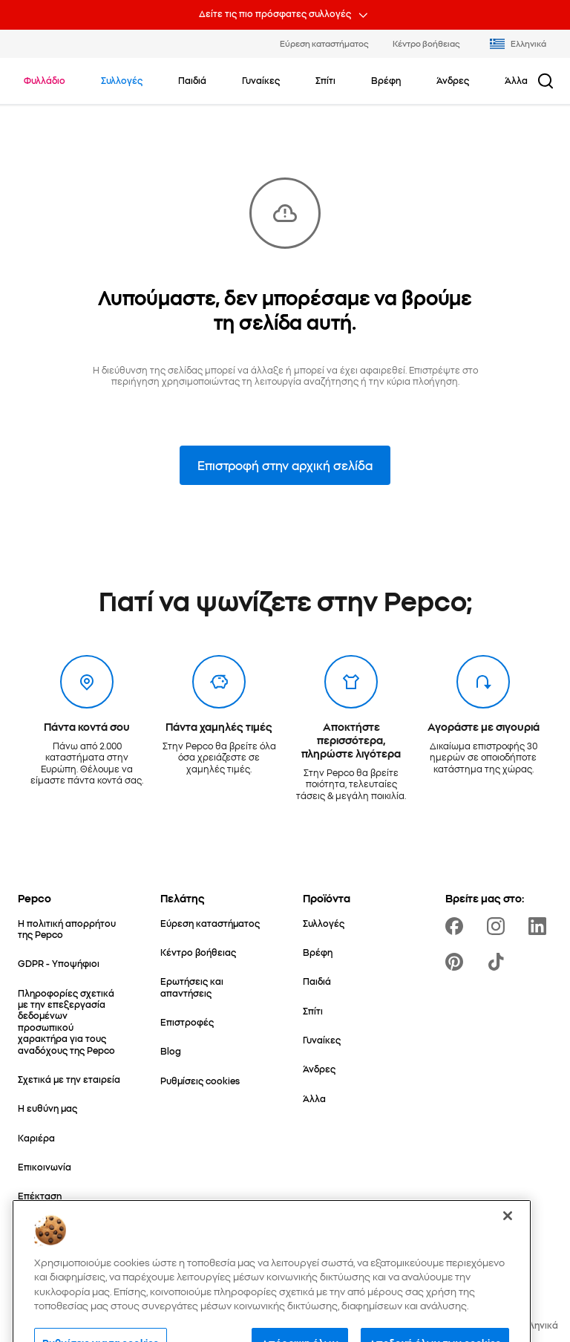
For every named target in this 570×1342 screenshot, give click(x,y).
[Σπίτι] (313, 1010)
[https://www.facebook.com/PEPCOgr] (457, 926)
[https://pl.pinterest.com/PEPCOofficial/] (457, 962)
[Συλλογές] (323, 922)
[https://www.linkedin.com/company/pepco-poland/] (540, 926)
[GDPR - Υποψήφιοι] (58, 962)
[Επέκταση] (40, 1195)
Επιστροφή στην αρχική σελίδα (285, 465)
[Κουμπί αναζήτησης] (545, 81)
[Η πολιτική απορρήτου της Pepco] (71, 928)
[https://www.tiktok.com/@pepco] (499, 962)
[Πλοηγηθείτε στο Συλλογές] (121, 80)
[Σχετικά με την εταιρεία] (69, 1078)
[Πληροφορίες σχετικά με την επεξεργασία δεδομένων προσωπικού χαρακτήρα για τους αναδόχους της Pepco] (71, 1021)
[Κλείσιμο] (507, 1282)
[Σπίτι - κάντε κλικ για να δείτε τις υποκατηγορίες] (325, 80)
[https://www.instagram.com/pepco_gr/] (499, 926)
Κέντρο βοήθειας (426, 43)
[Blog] (170, 1050)
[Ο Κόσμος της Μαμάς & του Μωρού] (71, 1230)
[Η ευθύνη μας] (47, 1107)
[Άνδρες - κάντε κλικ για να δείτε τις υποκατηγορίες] (453, 80)
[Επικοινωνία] (44, 1166)
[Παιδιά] (317, 980)
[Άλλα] (314, 1098)
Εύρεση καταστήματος (324, 43)
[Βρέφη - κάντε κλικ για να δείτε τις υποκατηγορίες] (386, 80)
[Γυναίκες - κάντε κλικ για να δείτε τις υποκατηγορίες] (261, 80)
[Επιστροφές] (187, 1021)
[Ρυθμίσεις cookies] (200, 1080)
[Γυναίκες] (322, 1039)
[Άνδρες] (319, 1068)
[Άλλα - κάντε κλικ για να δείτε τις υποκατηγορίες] (516, 80)
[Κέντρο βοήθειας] (198, 951)
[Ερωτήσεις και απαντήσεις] (213, 986)
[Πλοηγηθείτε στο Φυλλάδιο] (44, 80)
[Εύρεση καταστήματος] (210, 922)
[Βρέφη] (317, 951)
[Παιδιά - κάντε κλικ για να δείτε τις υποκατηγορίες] (192, 80)
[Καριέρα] (36, 1137)
